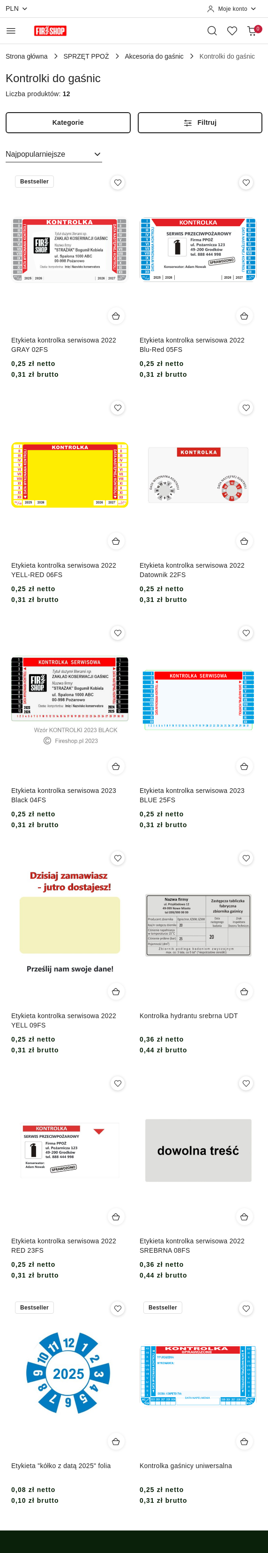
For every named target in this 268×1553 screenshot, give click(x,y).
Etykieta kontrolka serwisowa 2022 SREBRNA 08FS (192, 1245)
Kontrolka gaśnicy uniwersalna (186, 1465)
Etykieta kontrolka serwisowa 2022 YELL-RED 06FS (63, 570)
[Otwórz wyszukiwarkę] (212, 30)
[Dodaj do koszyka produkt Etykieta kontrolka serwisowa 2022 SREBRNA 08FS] (244, 1216)
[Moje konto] (232, 9)
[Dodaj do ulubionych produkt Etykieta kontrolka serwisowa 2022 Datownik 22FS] (246, 408)
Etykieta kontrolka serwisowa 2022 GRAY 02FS (63, 344)
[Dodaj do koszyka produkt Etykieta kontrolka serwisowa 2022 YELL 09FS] (116, 991)
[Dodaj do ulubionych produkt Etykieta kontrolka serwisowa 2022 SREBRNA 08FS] (246, 1083)
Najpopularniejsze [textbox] (35, 154)
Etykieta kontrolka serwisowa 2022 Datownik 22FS (192, 570)
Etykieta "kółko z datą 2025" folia (61, 1465)
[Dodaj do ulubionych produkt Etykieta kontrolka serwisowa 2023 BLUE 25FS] (246, 633)
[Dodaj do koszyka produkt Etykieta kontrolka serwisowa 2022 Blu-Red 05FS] (244, 315)
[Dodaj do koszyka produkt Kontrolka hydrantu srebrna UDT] (244, 991)
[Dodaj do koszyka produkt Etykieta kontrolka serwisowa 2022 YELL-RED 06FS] (116, 541)
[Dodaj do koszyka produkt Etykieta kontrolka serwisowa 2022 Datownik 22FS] (244, 541)
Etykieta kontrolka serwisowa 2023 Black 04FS (63, 795)
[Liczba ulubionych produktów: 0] (232, 30)
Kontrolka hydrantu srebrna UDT (189, 1016)
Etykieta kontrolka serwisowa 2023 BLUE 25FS (192, 795)
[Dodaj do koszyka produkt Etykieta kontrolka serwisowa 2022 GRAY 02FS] (116, 315)
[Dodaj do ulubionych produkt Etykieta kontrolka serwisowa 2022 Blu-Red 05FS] (246, 182)
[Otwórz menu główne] (11, 30)
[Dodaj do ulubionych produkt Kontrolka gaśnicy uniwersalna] (246, 1309)
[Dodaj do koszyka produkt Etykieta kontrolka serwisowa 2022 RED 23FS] (116, 1216)
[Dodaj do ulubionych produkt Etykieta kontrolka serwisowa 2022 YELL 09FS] (118, 858)
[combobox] (54, 154)
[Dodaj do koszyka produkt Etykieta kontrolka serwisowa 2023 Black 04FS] (116, 766)
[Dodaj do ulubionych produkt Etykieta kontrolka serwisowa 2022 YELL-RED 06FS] (118, 408)
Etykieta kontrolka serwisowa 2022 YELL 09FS (63, 1020)
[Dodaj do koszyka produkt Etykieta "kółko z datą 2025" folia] (116, 1441)
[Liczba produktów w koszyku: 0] (251, 30)
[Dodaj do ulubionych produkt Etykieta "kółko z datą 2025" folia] (118, 1309)
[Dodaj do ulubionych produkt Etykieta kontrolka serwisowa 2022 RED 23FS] (118, 1083)
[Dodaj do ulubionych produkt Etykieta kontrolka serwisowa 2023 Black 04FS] (118, 633)
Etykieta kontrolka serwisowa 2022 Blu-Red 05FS (192, 344)
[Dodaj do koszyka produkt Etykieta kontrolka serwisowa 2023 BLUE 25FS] (244, 766)
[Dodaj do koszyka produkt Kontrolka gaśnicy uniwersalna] (244, 1441)
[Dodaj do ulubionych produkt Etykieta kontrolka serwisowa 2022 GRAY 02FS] (118, 182)
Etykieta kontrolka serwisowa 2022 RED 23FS (63, 1245)
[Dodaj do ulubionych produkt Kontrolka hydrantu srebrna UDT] (246, 858)
